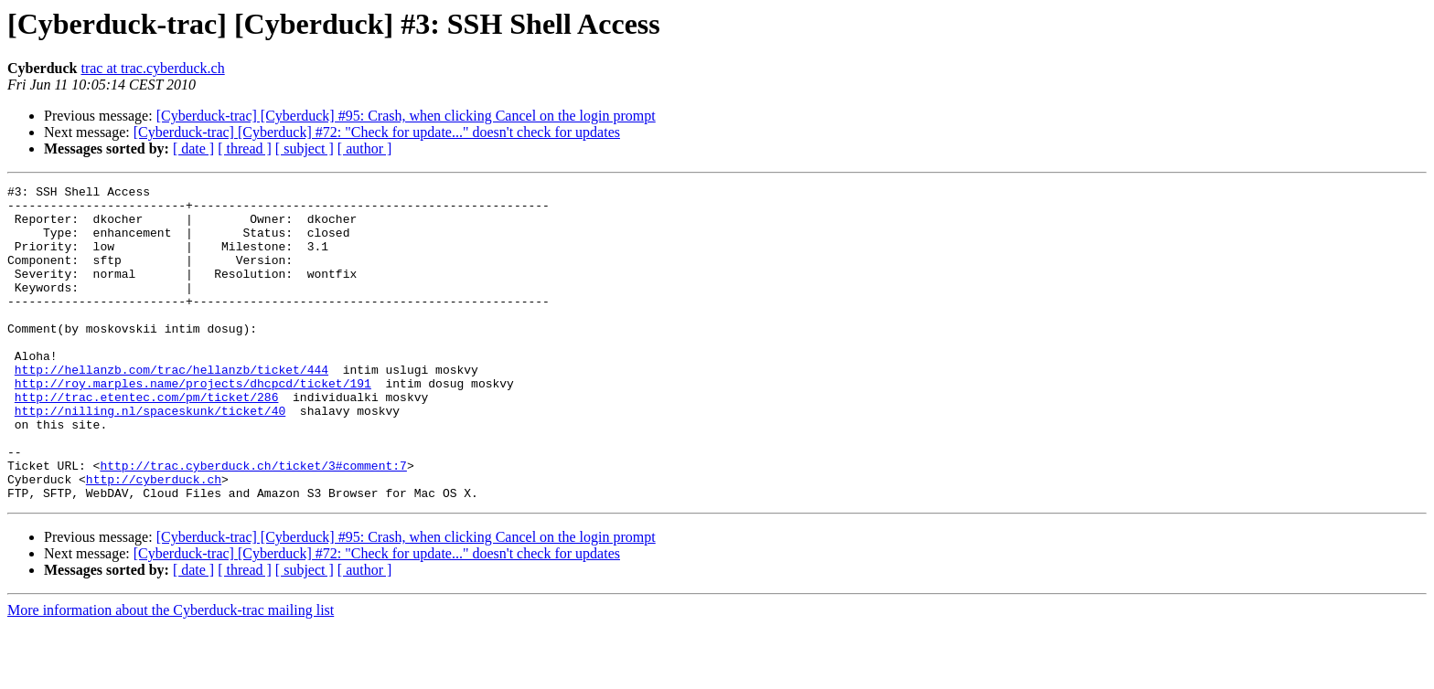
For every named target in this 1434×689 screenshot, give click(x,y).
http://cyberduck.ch (153, 539)
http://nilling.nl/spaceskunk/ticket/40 (150, 457)
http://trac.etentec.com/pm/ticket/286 (147, 440)
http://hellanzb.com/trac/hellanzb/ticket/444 (171, 407)
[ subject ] (304, 148)
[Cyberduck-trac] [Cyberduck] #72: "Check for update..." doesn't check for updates (377, 132)
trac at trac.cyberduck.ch (152, 68)
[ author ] (364, 148)
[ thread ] (245, 148)
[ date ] (193, 148)
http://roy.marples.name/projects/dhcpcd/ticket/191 (193, 424)
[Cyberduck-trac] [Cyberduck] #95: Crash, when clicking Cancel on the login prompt (406, 115)
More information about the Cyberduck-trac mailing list (170, 673)
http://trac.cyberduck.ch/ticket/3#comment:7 (253, 522)
